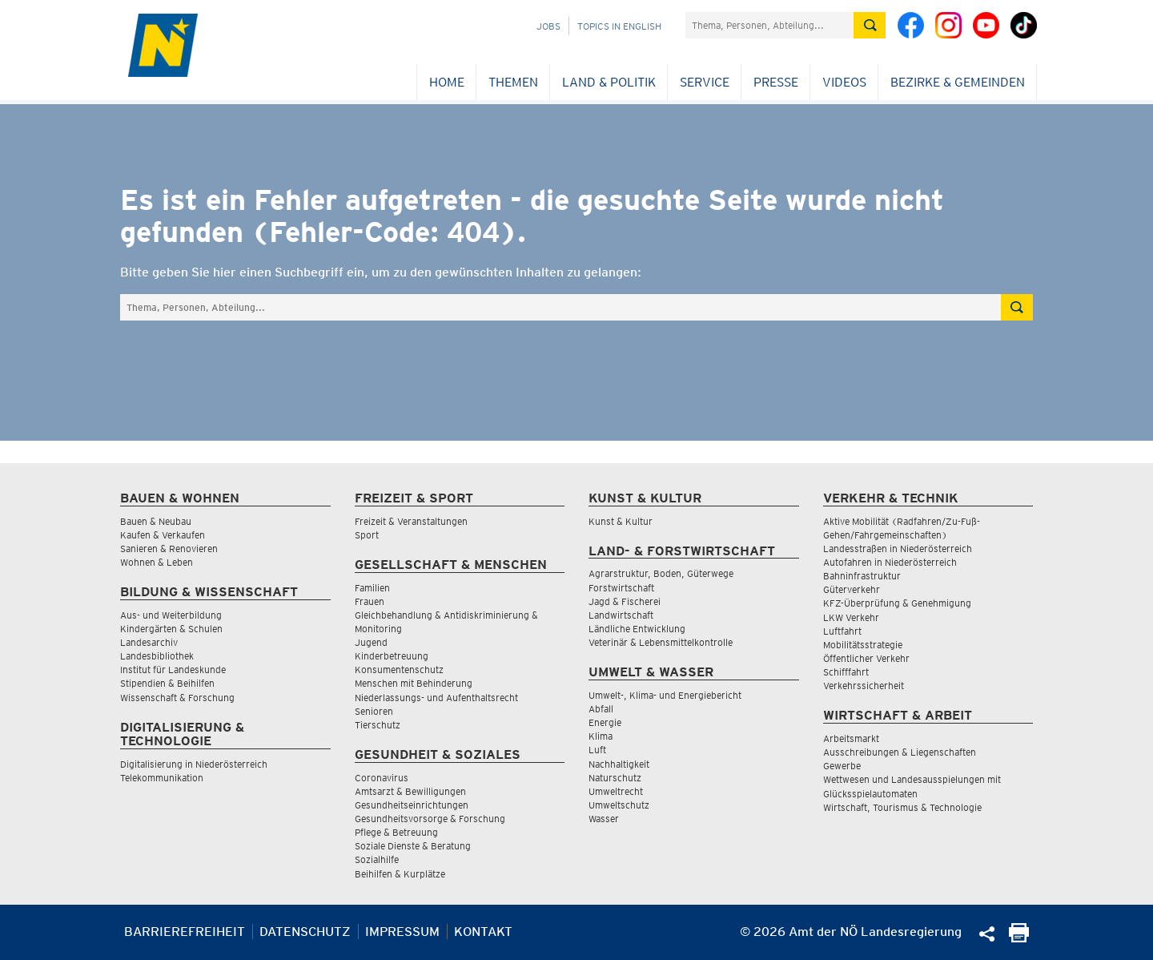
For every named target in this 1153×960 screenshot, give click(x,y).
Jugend (371, 642)
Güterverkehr (851, 589)
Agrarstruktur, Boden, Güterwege (661, 573)
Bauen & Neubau (155, 521)
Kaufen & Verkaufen (162, 535)
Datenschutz (305, 931)
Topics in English (619, 26)
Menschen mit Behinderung (413, 683)
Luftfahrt (842, 631)
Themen (513, 82)
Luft (597, 750)
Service (704, 82)
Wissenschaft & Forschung (177, 698)
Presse (775, 82)
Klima (601, 736)
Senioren (374, 711)
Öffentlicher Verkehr (866, 658)
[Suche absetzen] (870, 25)
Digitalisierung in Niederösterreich (193, 764)
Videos (844, 82)
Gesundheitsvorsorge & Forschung (430, 819)
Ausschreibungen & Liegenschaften (899, 752)
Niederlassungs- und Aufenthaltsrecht (436, 698)
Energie (605, 722)
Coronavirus (381, 778)
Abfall (601, 709)
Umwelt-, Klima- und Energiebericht (665, 695)
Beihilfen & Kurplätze (400, 874)
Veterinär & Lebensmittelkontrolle (661, 642)
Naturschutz (615, 778)
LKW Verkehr (851, 617)
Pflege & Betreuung (396, 832)
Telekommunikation (161, 778)
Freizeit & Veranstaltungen (411, 521)
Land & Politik (609, 82)
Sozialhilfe (377, 859)
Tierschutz (377, 725)
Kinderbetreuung (391, 656)
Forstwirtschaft (621, 588)
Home (446, 82)
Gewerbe (842, 766)
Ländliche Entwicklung (637, 629)
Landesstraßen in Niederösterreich (897, 549)
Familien (372, 588)
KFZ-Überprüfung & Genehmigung (897, 603)
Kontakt (483, 931)
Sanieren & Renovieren (169, 549)
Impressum (402, 931)
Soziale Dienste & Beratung (413, 846)
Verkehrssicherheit (863, 686)
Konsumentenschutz (399, 670)
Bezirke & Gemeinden (957, 82)
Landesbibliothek (157, 656)
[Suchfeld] (769, 25)
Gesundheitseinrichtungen (411, 805)
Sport (367, 535)
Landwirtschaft (621, 615)
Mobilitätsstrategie (862, 645)
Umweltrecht (616, 791)
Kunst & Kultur (621, 521)
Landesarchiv (149, 642)
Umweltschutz (619, 805)
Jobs (548, 26)
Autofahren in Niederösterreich (890, 562)
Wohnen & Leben (156, 562)
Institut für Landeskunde (173, 670)
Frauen (369, 601)
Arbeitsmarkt (851, 738)
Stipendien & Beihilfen (167, 683)
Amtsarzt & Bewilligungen (410, 791)
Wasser (604, 819)
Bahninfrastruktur (862, 576)
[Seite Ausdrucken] (1019, 938)
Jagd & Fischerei (625, 601)
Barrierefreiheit (184, 931)
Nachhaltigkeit (619, 764)
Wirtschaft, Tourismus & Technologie (902, 807)
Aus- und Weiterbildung (171, 615)
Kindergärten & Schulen (171, 629)
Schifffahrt (846, 672)
